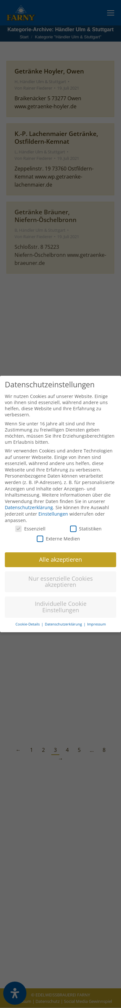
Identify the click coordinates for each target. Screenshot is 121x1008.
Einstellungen (53, 505)
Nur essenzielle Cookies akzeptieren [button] (60, 573)
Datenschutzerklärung (29, 499)
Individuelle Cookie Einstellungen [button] (60, 598)
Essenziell (30, 520)
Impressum (96, 615)
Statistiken (86, 520)
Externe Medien (58, 530)
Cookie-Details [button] (28, 615)
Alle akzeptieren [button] (60, 551)
